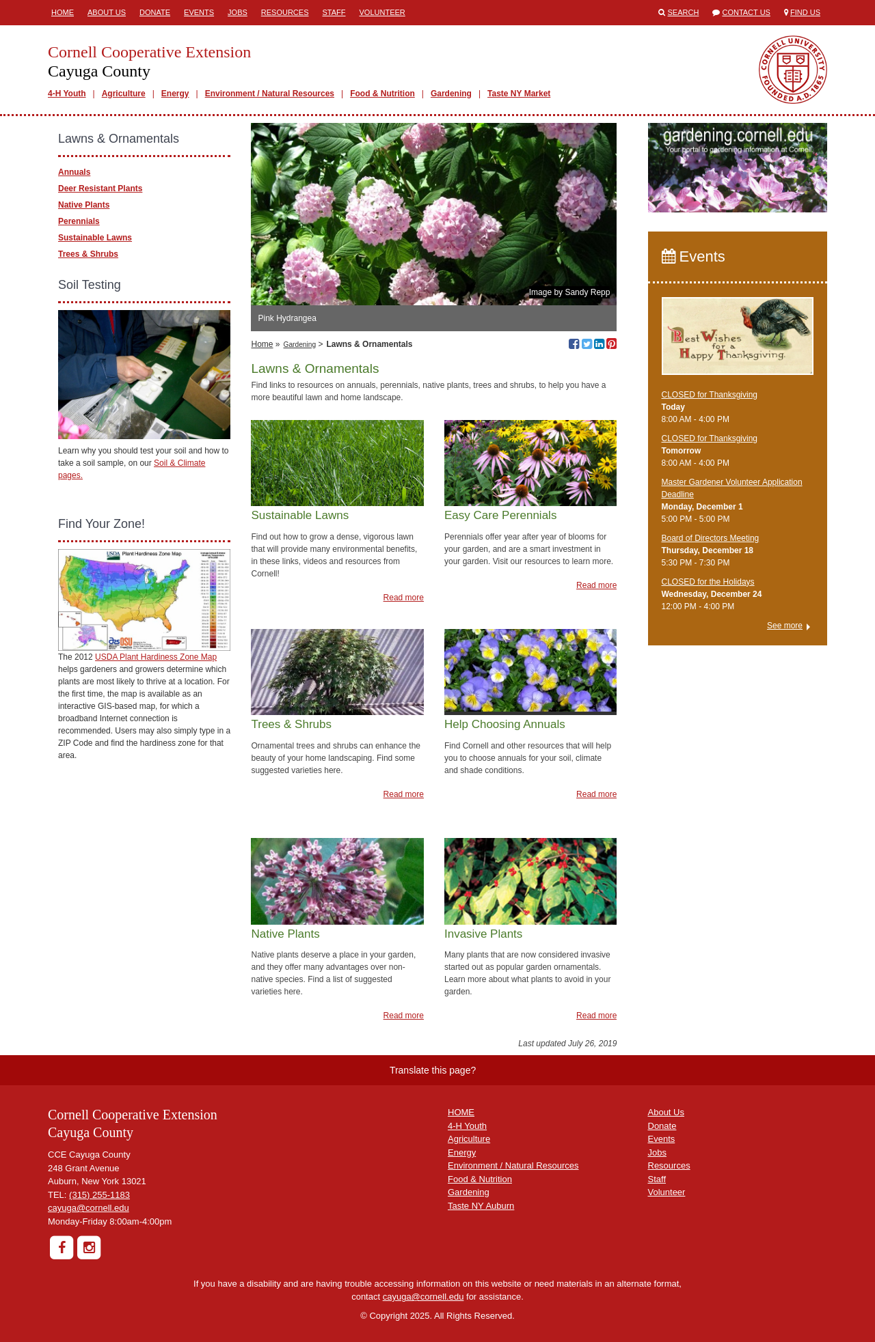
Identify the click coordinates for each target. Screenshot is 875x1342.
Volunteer (382, 12)
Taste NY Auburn (481, 1206)
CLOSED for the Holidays (708, 582)
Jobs (237, 12)
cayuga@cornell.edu (88, 1208)
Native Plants (83, 205)
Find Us (805, 12)
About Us (107, 12)
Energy (175, 93)
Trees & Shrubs (88, 254)
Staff (334, 12)
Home (62, 12)
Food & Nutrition (382, 93)
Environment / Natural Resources (269, 93)
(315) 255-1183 (99, 1195)
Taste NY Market (518, 93)
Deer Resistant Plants (100, 188)
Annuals (74, 172)
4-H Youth (67, 93)
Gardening (451, 93)
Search (683, 12)
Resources (285, 12)
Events (199, 12)
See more (785, 625)
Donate (154, 12)
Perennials (79, 221)
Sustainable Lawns (95, 237)
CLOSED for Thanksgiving (710, 395)
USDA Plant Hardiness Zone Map (156, 657)
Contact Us (746, 12)
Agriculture (124, 93)
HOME (461, 1112)
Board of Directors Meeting (710, 538)
